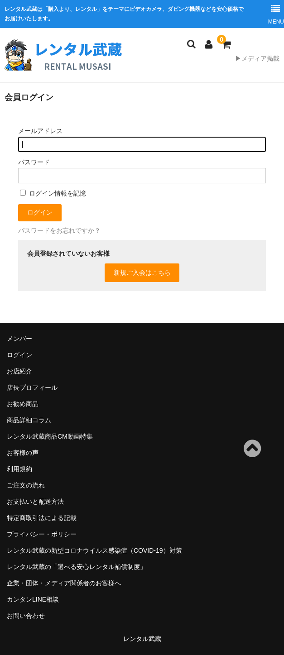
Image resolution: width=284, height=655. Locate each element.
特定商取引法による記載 (42, 517)
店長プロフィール (32, 387)
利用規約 (19, 469)
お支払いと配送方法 (35, 501)
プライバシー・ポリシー (42, 534)
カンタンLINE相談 (33, 599)
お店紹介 (19, 371)
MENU (276, 12)
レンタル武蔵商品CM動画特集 (50, 436)
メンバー (19, 338)
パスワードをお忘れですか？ (59, 230)
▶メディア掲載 (257, 58)
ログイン (19, 355)
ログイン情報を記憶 (53, 193)
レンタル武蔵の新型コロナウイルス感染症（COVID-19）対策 (94, 550)
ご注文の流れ (26, 485)
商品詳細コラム (29, 420)
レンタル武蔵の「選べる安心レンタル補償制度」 (76, 566)
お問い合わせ (26, 615)
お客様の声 (23, 452)
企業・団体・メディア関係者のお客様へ (64, 583)
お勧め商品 (23, 403)
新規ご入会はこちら (142, 272)
